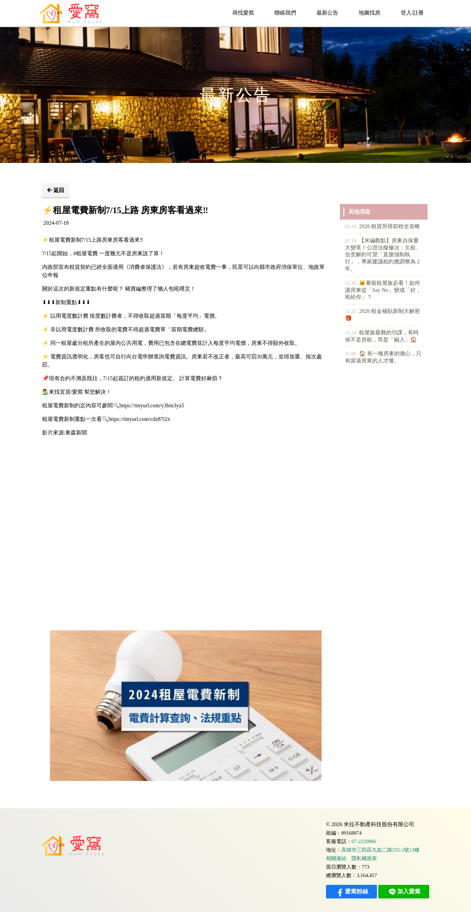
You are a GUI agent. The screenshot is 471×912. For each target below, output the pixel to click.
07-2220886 (363, 841)
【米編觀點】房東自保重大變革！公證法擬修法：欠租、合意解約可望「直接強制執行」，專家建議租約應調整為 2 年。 (383, 254)
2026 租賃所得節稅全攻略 (382, 226)
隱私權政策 (364, 858)
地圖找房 (369, 13)
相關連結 (336, 858)
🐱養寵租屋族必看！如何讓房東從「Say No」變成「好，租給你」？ (383, 290)
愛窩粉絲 (351, 892)
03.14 (350, 226)
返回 (55, 190)
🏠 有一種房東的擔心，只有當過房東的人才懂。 (383, 357)
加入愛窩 (403, 892)
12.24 (350, 332)
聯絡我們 (285, 13)
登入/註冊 (412, 13)
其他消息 (359, 212)
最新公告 (327, 13)
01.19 (350, 240)
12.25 (350, 311)
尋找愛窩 (243, 13)
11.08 (350, 353)
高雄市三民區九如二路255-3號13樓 (380, 850)
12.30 (350, 283)
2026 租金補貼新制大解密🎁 (382, 314)
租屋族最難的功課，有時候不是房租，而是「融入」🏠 (382, 335)
